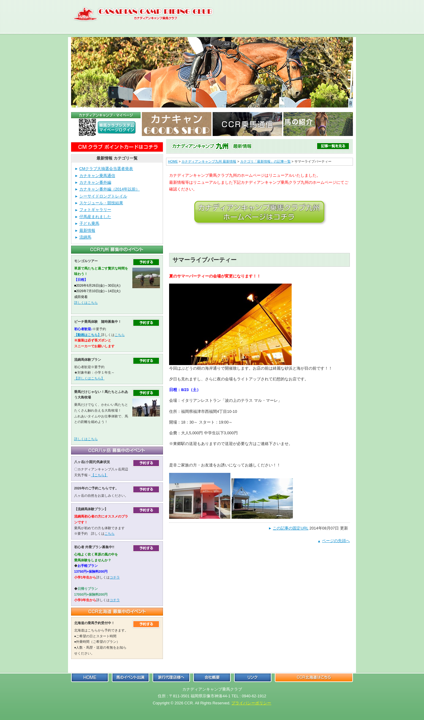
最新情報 (87, 230)
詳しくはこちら (86, 302)
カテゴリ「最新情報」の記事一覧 (265, 161)
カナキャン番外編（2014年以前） (109, 189)
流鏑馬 (85, 237)
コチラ (115, 577)
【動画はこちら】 (87, 335)
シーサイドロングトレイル (103, 196)
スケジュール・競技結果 (101, 203)
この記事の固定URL (290, 528)
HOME (173, 161)
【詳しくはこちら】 (89, 378)
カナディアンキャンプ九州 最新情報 (208, 161)
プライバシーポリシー (251, 703)
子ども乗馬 (89, 223)
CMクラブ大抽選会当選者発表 (106, 168)
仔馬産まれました (95, 216)
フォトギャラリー (95, 209)
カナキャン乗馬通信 (97, 175)
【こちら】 (99, 475)
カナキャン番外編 (95, 182)
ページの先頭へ (336, 540)
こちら (120, 335)
